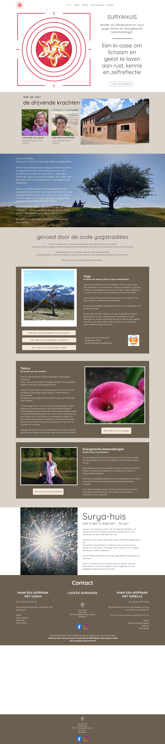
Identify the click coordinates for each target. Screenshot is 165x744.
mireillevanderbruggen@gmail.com (133, 615)
